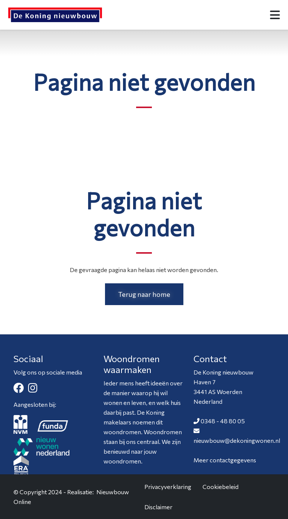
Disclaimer (158, 506)
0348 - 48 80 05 (223, 420)
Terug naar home (144, 294)
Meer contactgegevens (225, 459)
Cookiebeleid (220, 486)
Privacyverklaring (167, 486)
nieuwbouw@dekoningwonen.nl (237, 440)
